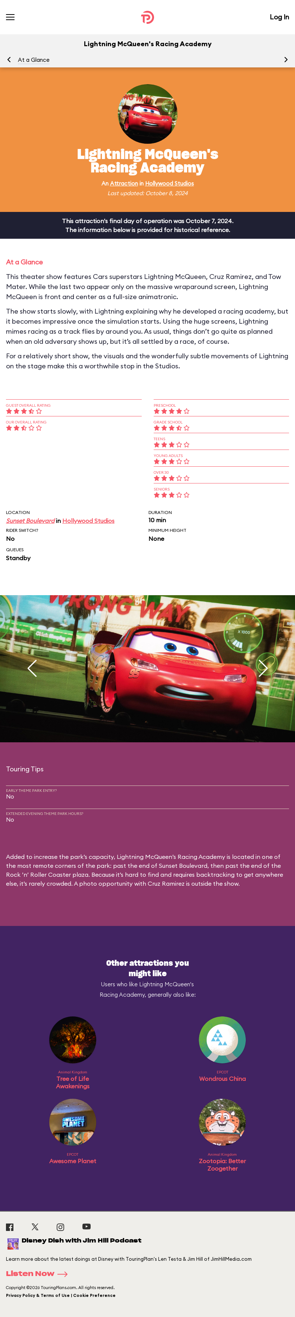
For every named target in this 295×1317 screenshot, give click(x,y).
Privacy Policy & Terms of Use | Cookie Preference (61, 1295)
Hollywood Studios (169, 183)
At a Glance (34, 59)
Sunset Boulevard (30, 520)
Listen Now (39, 1274)
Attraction (124, 183)
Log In (279, 17)
